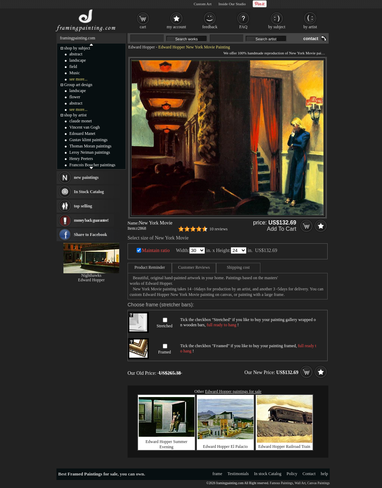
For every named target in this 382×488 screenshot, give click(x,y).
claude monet (80, 121)
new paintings (86, 177)
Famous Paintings (281, 483)
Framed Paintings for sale (92, 473)
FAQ (243, 26)
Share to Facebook (90, 234)
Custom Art (203, 4)
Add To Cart (281, 229)
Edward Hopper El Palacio (225, 446)
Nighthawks (91, 275)
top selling (83, 206)
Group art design (78, 84)
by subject (276, 26)
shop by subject (77, 48)
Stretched (164, 325)
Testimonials (238, 473)
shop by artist (75, 115)
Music (74, 72)
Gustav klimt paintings (88, 139)
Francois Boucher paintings (92, 164)
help (324, 473)
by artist (310, 26)
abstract (75, 54)
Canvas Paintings (318, 483)
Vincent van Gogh (84, 127)
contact (310, 38)
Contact (309, 473)
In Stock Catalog (89, 191)
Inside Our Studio (232, 4)
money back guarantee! (91, 220)
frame (217, 473)
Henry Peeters (81, 158)
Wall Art (300, 483)
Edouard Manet (82, 133)
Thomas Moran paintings (90, 146)
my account (176, 26)
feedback (209, 26)
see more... (78, 79)
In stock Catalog (268, 473)
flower (74, 96)
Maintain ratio (156, 250)
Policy (291, 473)
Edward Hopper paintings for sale (233, 391)
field (73, 66)
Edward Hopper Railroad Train (284, 446)
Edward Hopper (141, 47)
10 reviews (218, 229)
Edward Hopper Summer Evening (167, 444)
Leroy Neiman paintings (89, 152)
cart (143, 26)
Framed (164, 352)
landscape (77, 60)
